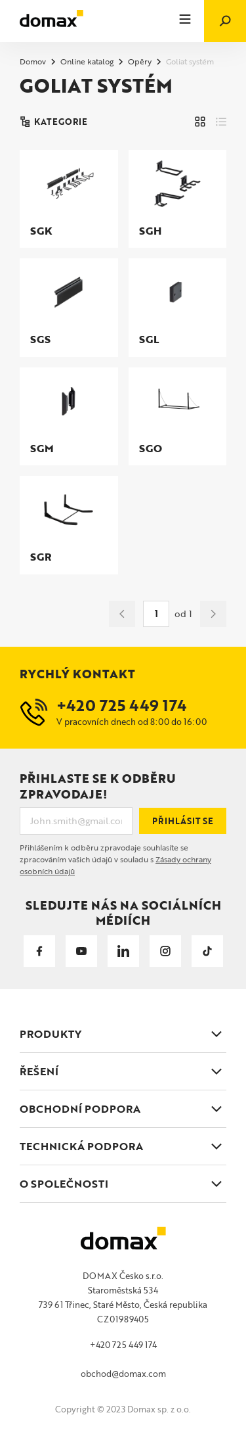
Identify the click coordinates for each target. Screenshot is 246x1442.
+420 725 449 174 (123, 1344)
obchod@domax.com (123, 1373)
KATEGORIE (53, 121)
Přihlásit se (182, 820)
